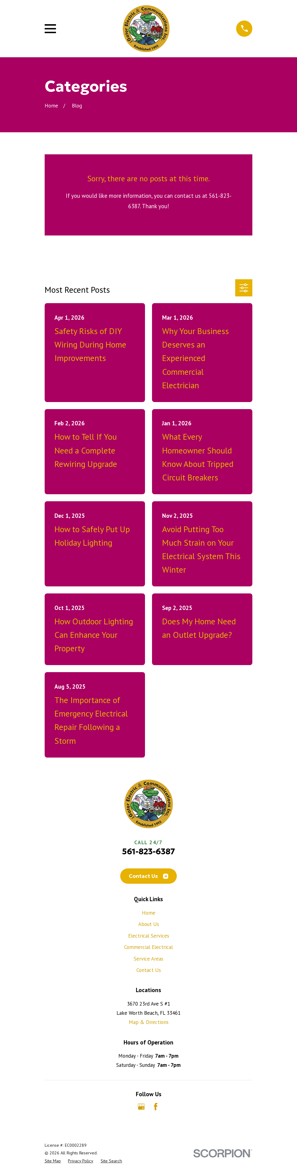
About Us (148, 924)
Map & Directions (149, 1022)
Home (148, 912)
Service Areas (148, 958)
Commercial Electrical (148, 947)
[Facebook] (155, 1106)
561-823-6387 (148, 851)
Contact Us (148, 876)
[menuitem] (53, 1161)
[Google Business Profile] (141, 1106)
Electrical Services (148, 935)
